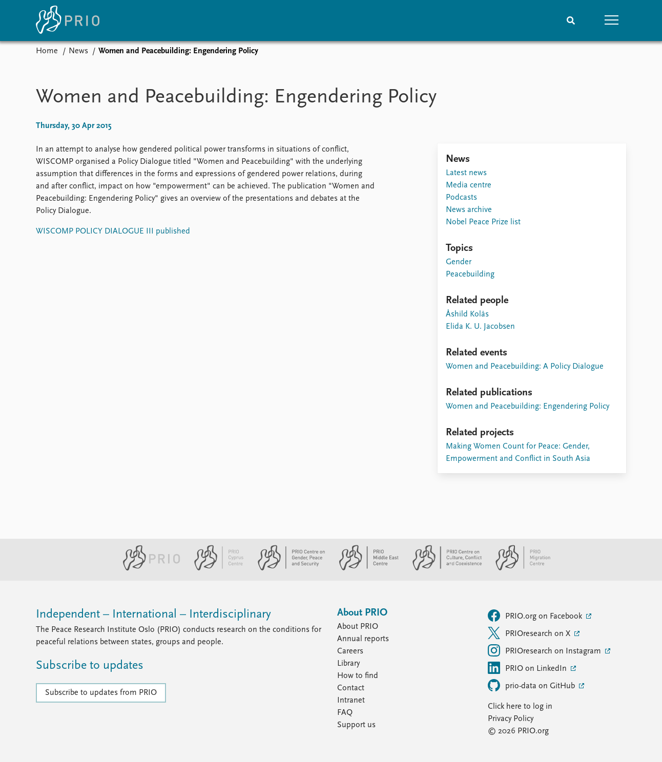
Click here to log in (520, 707)
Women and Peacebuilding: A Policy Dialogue (525, 367)
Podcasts (461, 198)
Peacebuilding (470, 274)
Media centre (468, 185)
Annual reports (363, 639)
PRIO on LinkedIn (528, 668)
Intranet (351, 700)
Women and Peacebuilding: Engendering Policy (527, 407)
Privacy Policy (510, 719)
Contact (350, 688)
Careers (350, 651)
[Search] (570, 20)
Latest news (466, 173)
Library (348, 664)
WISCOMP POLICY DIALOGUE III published (113, 231)
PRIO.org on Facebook (536, 615)
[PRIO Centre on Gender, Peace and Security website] (287, 568)
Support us (356, 725)
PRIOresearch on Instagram (545, 650)
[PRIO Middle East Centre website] (364, 568)
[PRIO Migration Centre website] (517, 568)
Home (47, 51)
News (78, 51)
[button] (611, 20)
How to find (357, 676)
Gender (458, 262)
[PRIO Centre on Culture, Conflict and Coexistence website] (443, 568)
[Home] (67, 20)
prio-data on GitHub (532, 685)
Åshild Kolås (467, 314)
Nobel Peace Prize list (483, 222)
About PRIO (357, 627)
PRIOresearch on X (530, 633)
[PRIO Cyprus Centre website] (214, 568)
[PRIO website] (147, 568)
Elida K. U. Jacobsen (480, 327)
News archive (469, 210)
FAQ (345, 713)
